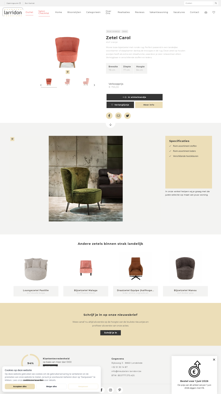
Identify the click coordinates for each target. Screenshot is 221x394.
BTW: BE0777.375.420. (123, 375)
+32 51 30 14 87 (119, 367)
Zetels (124, 31)
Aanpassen (83, 386)
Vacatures (179, 12)
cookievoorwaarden (33, 380)
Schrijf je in (110, 332)
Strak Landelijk (113, 31)
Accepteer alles (20, 386)
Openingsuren (14, 3)
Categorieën (93, 12)
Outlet (29, 12)
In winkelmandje (134, 97)
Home (58, 12)
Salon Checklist (44, 12)
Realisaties (124, 12)
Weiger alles (51, 386)
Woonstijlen (74, 12)
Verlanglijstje (120, 105)
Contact (194, 12)
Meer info (148, 105)
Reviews (139, 12)
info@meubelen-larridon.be (126, 371)
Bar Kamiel (30, 3)
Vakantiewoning (159, 12)
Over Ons (108, 12)
